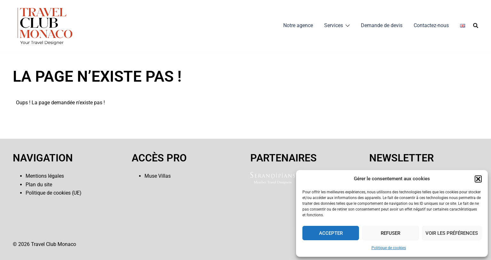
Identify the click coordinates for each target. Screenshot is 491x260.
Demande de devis (381, 25)
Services (333, 25)
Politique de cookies (388, 248)
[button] (478, 179)
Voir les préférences (451, 233)
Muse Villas (157, 176)
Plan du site (39, 185)
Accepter (331, 233)
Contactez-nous (431, 25)
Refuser (390, 233)
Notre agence (298, 25)
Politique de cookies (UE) (54, 193)
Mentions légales (45, 176)
